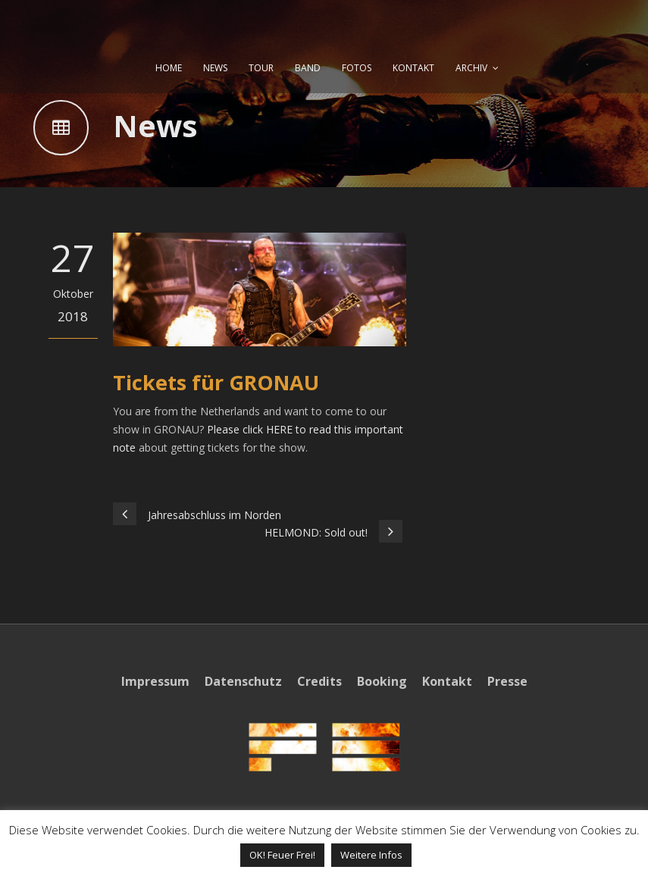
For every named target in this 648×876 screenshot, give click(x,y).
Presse (507, 681)
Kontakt (447, 681)
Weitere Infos (371, 855)
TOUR (261, 67)
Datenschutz (243, 681)
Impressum (155, 681)
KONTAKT (413, 67)
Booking (382, 681)
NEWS (215, 67)
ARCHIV (471, 67)
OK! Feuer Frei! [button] (282, 855)
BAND (308, 67)
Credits (319, 681)
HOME (168, 67)
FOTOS (356, 67)
